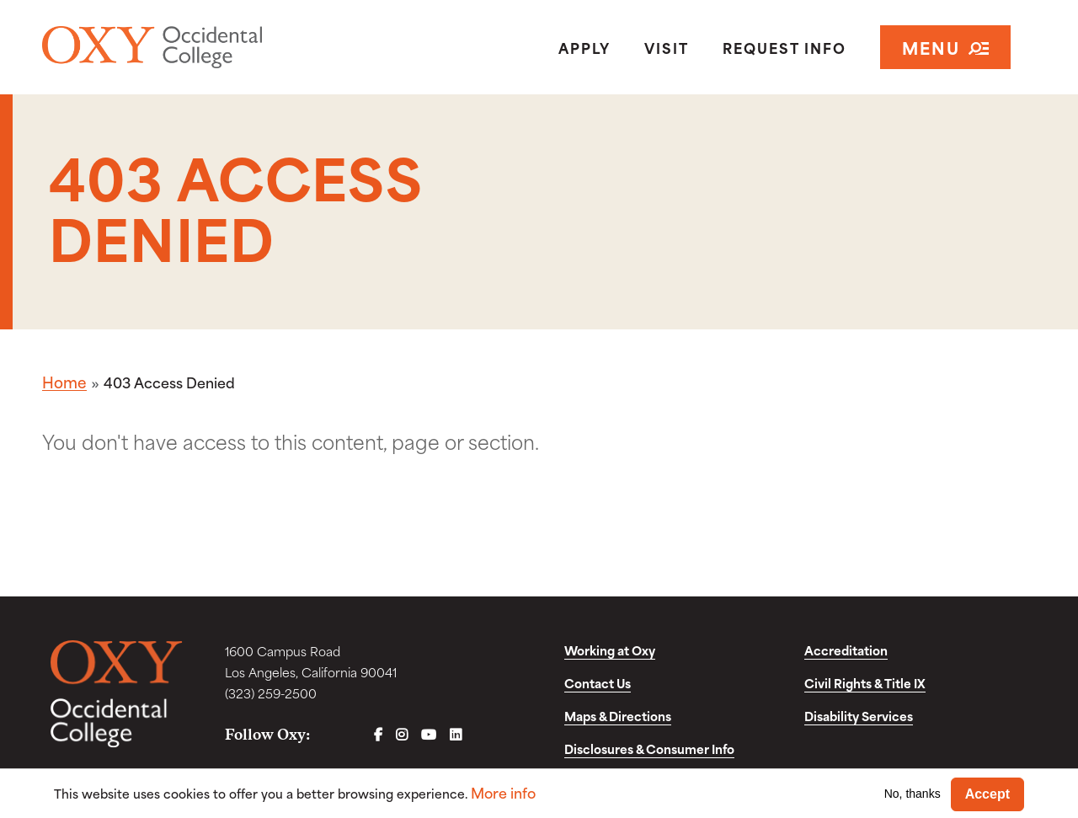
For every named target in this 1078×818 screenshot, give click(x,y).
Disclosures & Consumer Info (649, 748)
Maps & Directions (617, 715)
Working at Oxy (609, 650)
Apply (584, 47)
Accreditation (846, 650)
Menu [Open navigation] (945, 47)
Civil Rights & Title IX (865, 682)
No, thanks (912, 793)
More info (503, 792)
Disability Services (858, 715)
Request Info (784, 47)
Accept (987, 794)
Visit (666, 47)
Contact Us (597, 682)
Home (64, 381)
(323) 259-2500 (271, 693)
